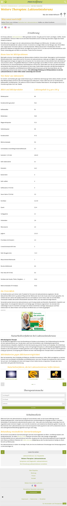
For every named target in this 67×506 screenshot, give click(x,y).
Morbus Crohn (21, 436)
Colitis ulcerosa (27, 440)
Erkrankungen (12, 6)
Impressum (25, 499)
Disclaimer (43, 499)
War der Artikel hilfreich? (51, 15)
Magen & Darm (7, 24)
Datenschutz (33, 499)
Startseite (4, 6)
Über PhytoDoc (33, 470)
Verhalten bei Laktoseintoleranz (28, 22)
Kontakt (33, 478)
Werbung (33, 473)
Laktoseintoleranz (24, 6)
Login (64, 503)
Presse (33, 476)
